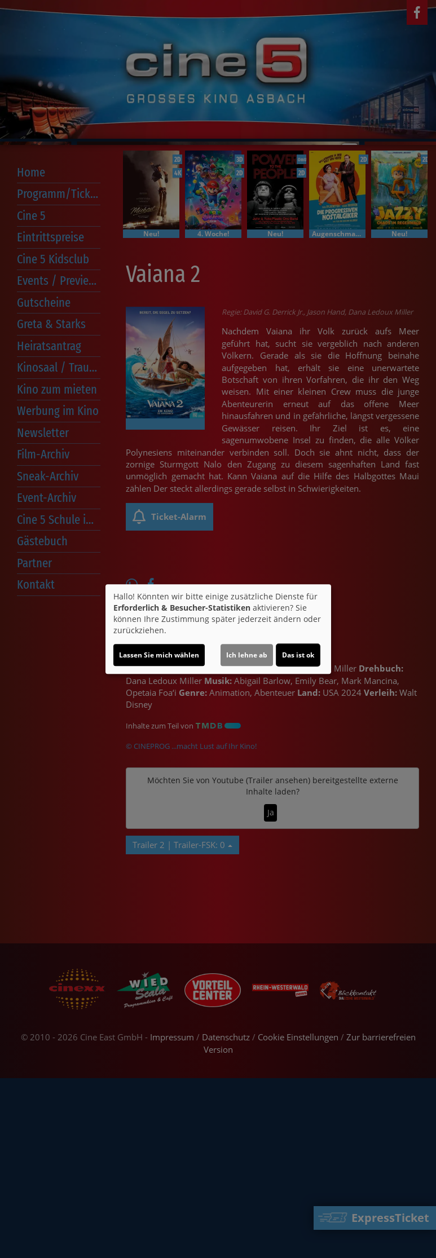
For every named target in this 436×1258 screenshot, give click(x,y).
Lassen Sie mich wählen (159, 655)
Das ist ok (298, 655)
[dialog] (218, 629)
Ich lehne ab (246, 655)
